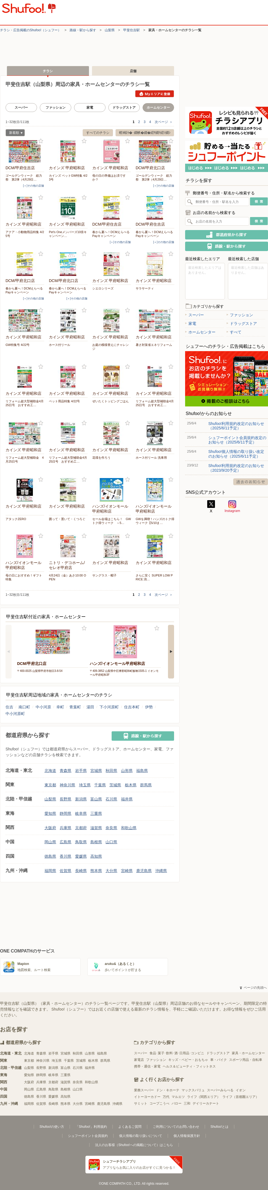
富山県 (96, 799)
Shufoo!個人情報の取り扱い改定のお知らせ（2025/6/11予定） (236, 453)
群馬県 (146, 785)
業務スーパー (144, 1090)
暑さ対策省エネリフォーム (154, 344)
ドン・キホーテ (167, 1090)
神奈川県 (67, 785)
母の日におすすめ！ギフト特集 (24, 577)
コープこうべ (159, 1103)
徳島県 (50, 856)
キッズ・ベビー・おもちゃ (188, 1060)
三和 (187, 1103)
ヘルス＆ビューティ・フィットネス (189, 1066)
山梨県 (110, 30)
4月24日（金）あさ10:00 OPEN (67, 577)
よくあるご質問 (129, 1127)
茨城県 (115, 785)
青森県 (65, 770)
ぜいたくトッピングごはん (110, 401)
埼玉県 (85, 785)
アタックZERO (16, 519)
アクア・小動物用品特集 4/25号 (25, 234)
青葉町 (75, 707)
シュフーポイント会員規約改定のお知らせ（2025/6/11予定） (237, 439)
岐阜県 (81, 813)
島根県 (96, 842)
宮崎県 (127, 870)
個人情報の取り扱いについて (140, 1136)
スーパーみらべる (220, 1090)
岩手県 (81, 770)
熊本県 (96, 870)
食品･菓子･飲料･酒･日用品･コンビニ (176, 1053)
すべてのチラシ (97, 133)
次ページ (164, 122)
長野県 (65, 799)
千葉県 (100, 785)
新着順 (14, 133)
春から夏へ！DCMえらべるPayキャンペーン (111, 234)
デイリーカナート (206, 1103)
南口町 (24, 707)
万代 (166, 1097)
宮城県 (96, 770)
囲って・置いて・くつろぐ (67, 519)
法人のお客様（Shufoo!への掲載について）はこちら (134, 1145)
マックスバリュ (193, 1090)
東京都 (50, 785)
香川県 (65, 856)
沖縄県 (161, 870)
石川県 (111, 799)
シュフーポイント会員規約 (88, 1136)
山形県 (127, 770)
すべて (234, 332)
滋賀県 (96, 828)
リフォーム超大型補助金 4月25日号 (25, 459)
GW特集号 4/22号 (18, 344)
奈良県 (111, 828)
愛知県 (50, 813)
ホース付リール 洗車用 (151, 457)
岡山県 (50, 842)
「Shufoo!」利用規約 (91, 1127)
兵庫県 (65, 828)
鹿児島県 (144, 870)
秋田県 (111, 770)
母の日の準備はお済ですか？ (109, 177)
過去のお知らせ (250, 481)
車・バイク (218, 1060)
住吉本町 (132, 707)
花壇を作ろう (101, 457)
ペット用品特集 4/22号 (64, 401)
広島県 (65, 842)
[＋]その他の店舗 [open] (33, 185)
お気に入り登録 (40, 141)
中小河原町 (15, 713)
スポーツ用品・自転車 (245, 1060)
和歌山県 (128, 828)
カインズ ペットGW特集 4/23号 (68, 177)
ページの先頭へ (253, 988)
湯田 (90, 707)
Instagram (232, 506)
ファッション (55, 107)
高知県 (96, 856)
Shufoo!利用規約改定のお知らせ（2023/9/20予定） (236, 467)
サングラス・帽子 (104, 575)
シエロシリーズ (103, 288)
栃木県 (130, 785)
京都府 (81, 828)
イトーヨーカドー (147, 1097)
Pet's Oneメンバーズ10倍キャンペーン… (68, 234)
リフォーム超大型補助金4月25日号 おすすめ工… (25, 403)
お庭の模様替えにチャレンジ (110, 346)
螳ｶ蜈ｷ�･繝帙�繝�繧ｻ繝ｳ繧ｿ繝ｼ (144, 133)
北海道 (50, 770)
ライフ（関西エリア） (203, 1097)
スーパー (21, 107)
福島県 (142, 770)
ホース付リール (59, 344)
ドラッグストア (124, 107)
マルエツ (178, 1097)
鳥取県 (81, 842)
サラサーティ (145, 288)
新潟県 (81, 799)
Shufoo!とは (219, 1127)
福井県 (127, 799)
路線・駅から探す (83, 30)
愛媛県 (81, 856)
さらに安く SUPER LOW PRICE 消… (154, 577)
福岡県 (50, 870)
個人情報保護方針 (187, 1136)
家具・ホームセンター (248, 1053)
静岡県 (65, 813)
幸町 (60, 707)
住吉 (9, 707)
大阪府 (50, 828)
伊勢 (149, 707)
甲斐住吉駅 (131, 30)
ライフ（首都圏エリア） (240, 1097)
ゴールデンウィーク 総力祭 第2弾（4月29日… (24, 177)
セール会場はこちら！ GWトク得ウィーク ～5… (111, 520)
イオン (241, 1090)
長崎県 (81, 870)
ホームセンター (200, 332)
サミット (140, 1103)
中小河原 (43, 707)
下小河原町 (109, 707)
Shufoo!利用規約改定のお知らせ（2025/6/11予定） (236, 425)
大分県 (111, 870)
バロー (177, 1103)
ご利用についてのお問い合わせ (176, 1127)
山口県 (111, 842)
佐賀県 (65, 870)
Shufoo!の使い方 (52, 1127)
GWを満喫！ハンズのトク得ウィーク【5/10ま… (155, 520)
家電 (89, 107)
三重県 (96, 813)
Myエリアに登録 (154, 93)
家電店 (139, 1060)
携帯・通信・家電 (147, 1066)
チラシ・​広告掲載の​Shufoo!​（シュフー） (30, 30)
